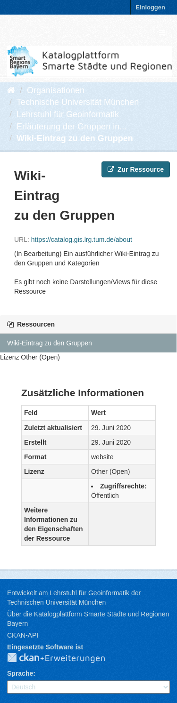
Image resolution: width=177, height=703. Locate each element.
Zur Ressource (136, 169)
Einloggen (150, 7)
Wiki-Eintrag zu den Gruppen (75, 138)
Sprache (20, 673)
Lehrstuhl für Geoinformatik (68, 114)
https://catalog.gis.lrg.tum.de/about (81, 239)
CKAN (63, 658)
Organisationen (55, 90)
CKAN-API (22, 635)
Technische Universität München (78, 102)
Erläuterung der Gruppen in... (71, 126)
